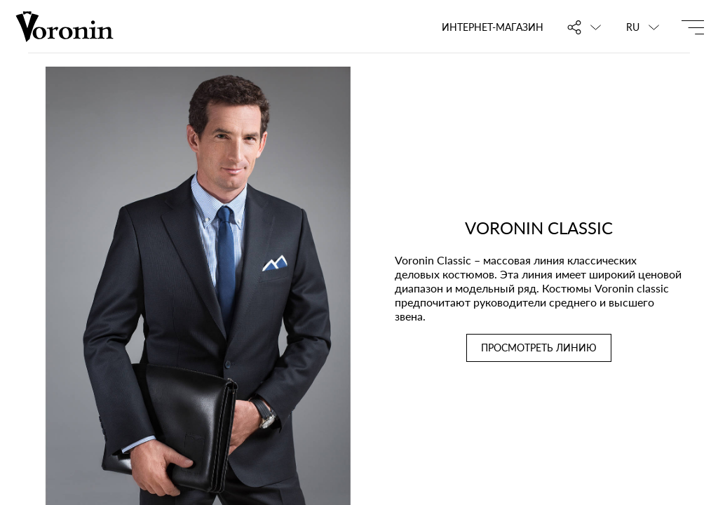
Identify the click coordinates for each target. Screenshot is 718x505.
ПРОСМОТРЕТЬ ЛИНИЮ (539, 348)
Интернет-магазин (492, 27)
